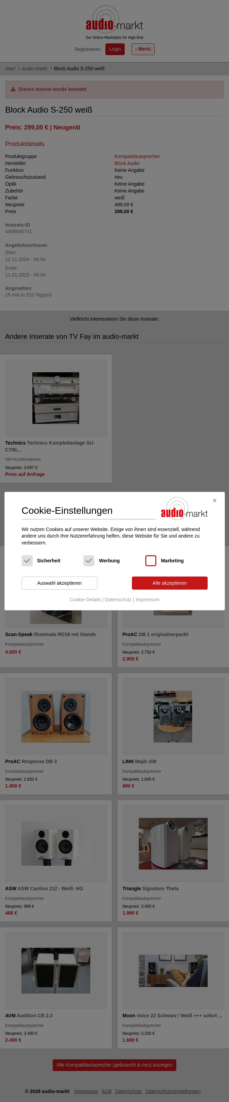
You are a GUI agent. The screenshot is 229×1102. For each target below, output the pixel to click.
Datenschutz (118, 599)
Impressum (147, 599)
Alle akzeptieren (170, 583)
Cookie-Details (85, 599)
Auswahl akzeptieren (59, 583)
